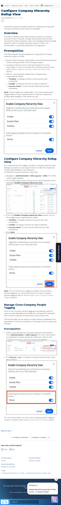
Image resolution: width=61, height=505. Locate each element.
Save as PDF (2, 20)
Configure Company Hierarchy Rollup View (33, 69)
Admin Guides (34, 5)
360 (26, 5)
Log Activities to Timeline (39, 420)
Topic (3, 461)
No (13, 449)
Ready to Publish (8, 467)
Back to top (5, 431)
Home (7, 5)
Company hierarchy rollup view (38, 473)
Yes (5, 449)
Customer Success (16, 5)
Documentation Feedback (21, 492)
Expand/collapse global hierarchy (3, 6)
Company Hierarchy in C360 (12, 473)
